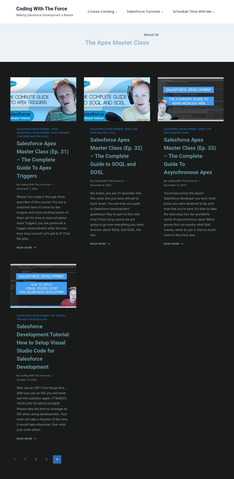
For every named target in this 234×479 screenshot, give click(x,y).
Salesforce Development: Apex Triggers (43, 132)
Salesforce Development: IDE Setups (41, 315)
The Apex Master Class (33, 136)
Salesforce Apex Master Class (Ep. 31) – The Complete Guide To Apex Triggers (43, 159)
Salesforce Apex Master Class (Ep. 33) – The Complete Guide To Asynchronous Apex (190, 156)
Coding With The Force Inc (35, 184)
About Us (151, 34)
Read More (26, 247)
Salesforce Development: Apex (37, 129)
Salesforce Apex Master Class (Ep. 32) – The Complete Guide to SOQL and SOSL (116, 156)
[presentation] (43, 99)
